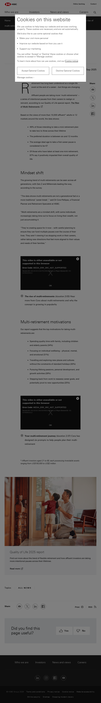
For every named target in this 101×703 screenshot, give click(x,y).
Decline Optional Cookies (68, 70)
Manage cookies (25, 77)
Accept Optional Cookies (33, 70)
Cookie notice (71, 61)
